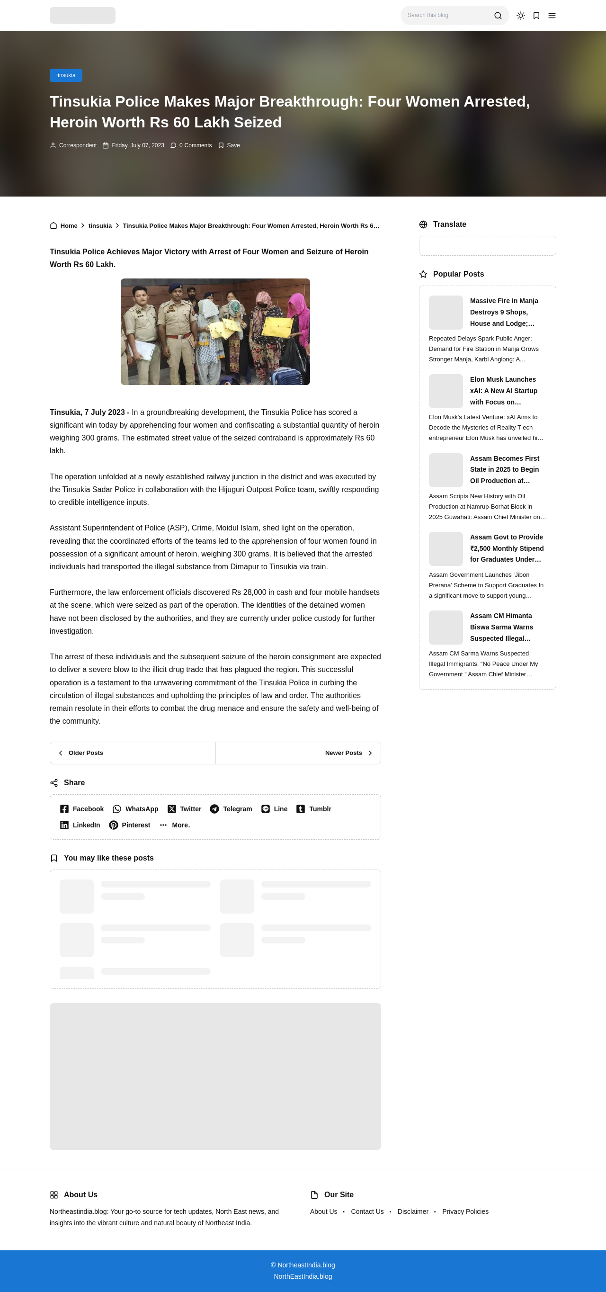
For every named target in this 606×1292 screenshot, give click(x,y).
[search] (498, 15)
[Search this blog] (447, 15)
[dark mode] (521, 15)
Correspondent (78, 145)
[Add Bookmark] (229, 145)
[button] (552, 15)
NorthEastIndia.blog (303, 1276)
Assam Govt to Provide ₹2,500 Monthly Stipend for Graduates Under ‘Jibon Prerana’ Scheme (507, 549)
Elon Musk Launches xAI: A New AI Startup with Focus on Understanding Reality (505, 392)
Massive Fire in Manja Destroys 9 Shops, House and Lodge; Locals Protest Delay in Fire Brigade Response (506, 313)
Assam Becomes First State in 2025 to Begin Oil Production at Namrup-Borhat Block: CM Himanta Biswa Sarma (505, 471)
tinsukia (66, 75)
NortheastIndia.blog (306, 1265)
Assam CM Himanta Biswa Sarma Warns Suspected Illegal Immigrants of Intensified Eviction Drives (501, 628)
